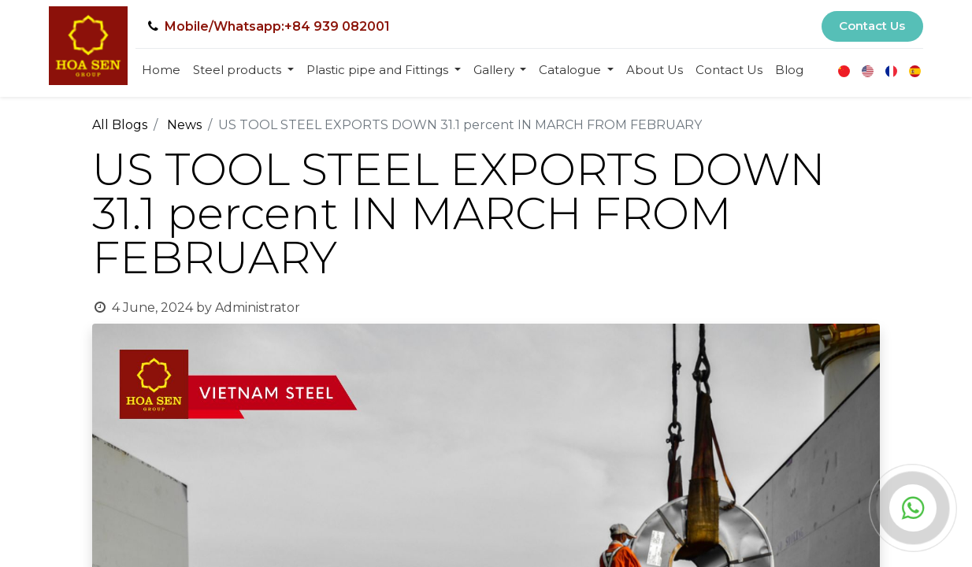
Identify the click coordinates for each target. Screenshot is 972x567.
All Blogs (119, 124)
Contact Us (872, 25)
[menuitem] (161, 70)
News (184, 124)
